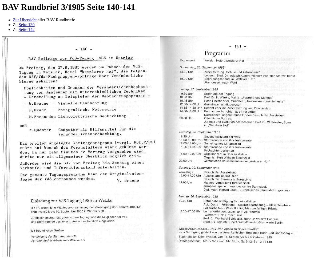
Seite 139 (27, 24)
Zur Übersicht (25, 20)
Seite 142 (27, 29)
